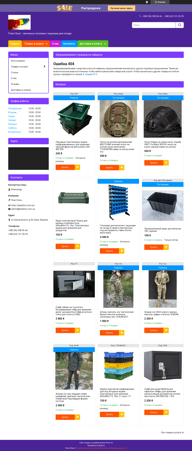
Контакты (69, 43)
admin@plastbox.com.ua (23, 209)
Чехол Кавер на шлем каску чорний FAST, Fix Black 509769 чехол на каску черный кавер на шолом (162, 144)
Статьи (14, 72)
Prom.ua (109, 443)
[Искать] (180, 25)
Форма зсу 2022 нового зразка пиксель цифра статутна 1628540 (161, 313)
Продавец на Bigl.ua (96, 445)
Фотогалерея (18, 60)
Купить (65, 167)
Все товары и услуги (171, 432)
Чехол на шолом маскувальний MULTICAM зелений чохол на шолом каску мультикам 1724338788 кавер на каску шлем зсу (117, 147)
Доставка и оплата (91, 43)
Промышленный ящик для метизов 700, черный (162, 229)
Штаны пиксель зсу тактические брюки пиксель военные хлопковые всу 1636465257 (117, 314)
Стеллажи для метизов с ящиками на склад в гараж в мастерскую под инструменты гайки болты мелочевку (118, 229)
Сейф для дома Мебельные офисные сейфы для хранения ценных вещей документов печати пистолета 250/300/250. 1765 (162, 392)
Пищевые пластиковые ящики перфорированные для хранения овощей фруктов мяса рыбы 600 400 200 (73, 145)
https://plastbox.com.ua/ (23, 205)
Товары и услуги (34, 43)
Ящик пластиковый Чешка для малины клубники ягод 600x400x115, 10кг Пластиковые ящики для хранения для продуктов (72, 225)
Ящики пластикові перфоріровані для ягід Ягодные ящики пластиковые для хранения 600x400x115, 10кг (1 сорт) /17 (117, 392)
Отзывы (15, 84)
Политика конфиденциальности (113, 448)
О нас (55, 43)
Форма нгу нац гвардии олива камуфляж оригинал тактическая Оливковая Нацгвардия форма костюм (73, 397)
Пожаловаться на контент (87, 448)
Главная (15, 43)
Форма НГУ (91, 74)
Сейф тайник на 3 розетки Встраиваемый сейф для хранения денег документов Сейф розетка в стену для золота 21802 (74, 311)
